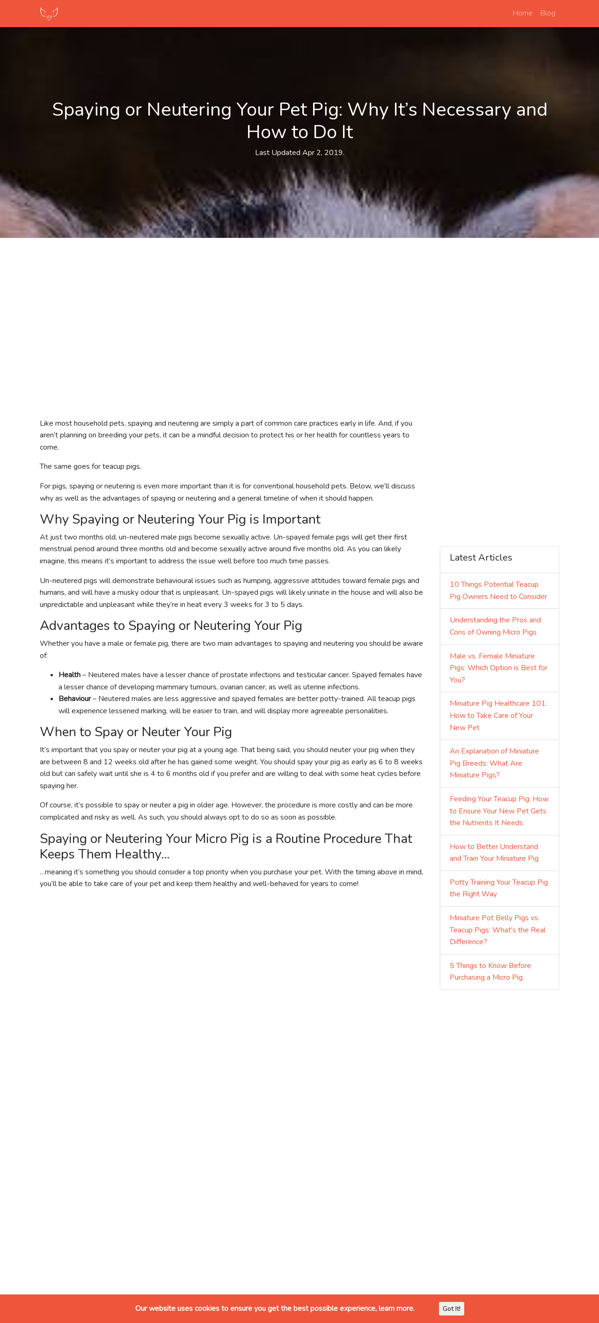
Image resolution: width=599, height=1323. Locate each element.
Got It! (451, 1308)
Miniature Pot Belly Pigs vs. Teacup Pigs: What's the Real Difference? (498, 930)
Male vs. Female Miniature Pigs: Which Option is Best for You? (499, 668)
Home (522, 13)
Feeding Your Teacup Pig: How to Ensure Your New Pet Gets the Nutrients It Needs (499, 811)
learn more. (397, 1308)
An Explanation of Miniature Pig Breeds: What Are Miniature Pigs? (494, 763)
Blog (547, 13)
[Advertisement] (299, 311)
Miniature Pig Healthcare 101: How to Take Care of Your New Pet (498, 715)
